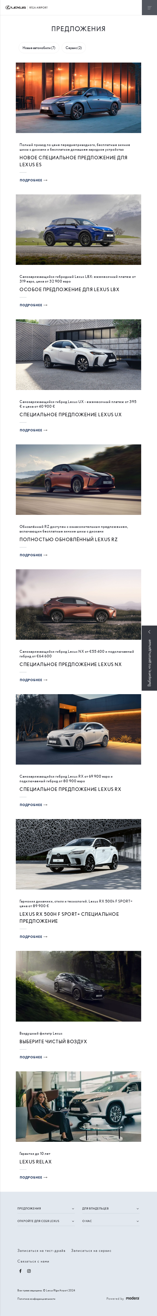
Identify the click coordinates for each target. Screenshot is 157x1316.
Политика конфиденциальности (36, 1298)
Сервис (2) (74, 47)
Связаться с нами (33, 1261)
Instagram (29, 1271)
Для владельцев (95, 1208)
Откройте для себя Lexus (38, 1221)
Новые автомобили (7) (39, 47)
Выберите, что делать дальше (149, 663)
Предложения (29, 1208)
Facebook (20, 1271)
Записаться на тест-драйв (41, 1250)
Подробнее (31, 180)
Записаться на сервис (91, 1250)
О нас (87, 1221)
